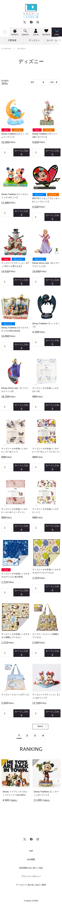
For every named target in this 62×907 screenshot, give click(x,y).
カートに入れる (21, 152)
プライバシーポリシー (31, 876)
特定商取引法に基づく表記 (31, 868)
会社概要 (31, 859)
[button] (60, 40)
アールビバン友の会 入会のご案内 (31, 885)
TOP (31, 851)
